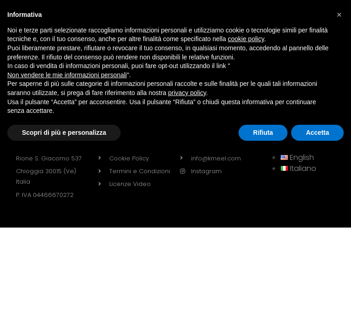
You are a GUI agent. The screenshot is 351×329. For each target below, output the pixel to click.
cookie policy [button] (246, 38)
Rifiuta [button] (263, 132)
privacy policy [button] (187, 92)
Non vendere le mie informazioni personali (67, 75)
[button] (339, 14)
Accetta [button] (317, 132)
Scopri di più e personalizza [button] (64, 132)
